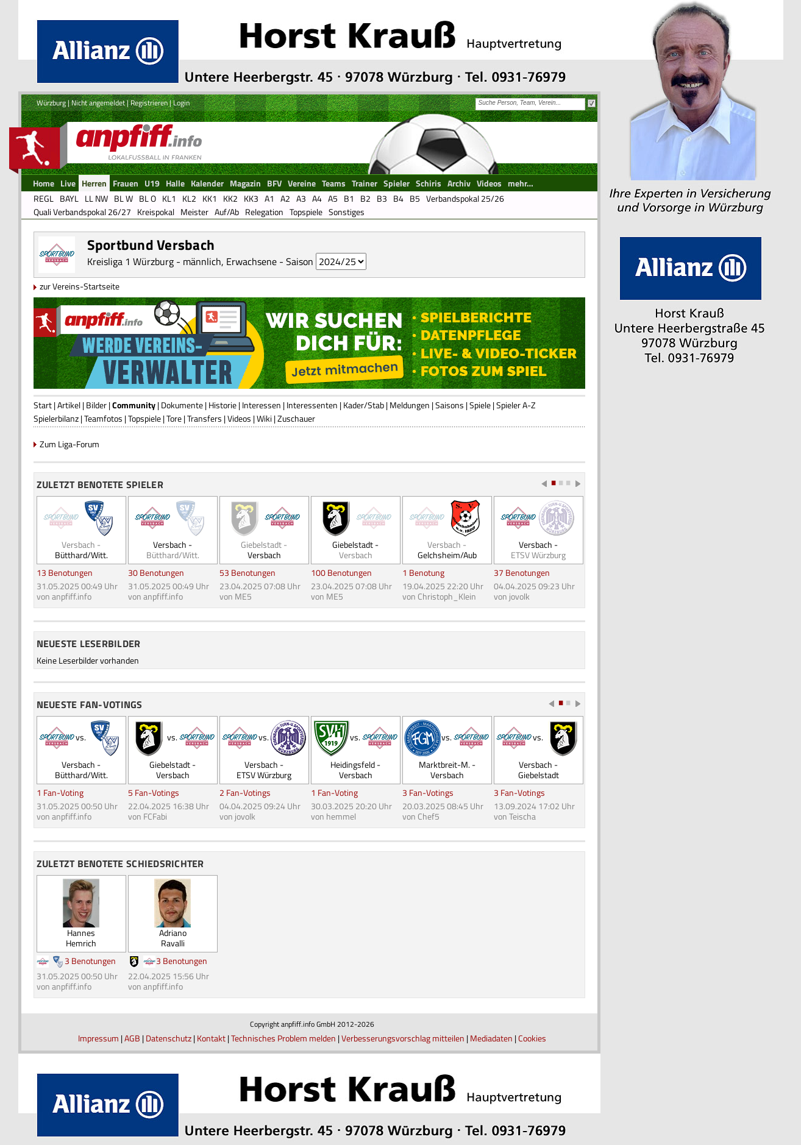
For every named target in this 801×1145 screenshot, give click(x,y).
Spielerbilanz (56, 418)
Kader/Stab (363, 405)
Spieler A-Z (516, 405)
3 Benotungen (90, 960)
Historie (222, 405)
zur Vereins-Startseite (79, 286)
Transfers (204, 418)
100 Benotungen (341, 572)
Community (133, 405)
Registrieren (149, 102)
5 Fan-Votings (153, 792)
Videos (239, 418)
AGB (132, 1038)
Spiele (480, 405)
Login (181, 102)
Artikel (68, 405)
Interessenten (312, 405)
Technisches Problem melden (283, 1038)
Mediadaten (491, 1038)
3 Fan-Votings (428, 792)
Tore (174, 418)
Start (43, 405)
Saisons (449, 405)
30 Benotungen (156, 572)
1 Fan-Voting (60, 792)
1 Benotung (423, 572)
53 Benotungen (247, 572)
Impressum (98, 1038)
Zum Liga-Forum (69, 444)
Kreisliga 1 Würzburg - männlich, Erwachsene (182, 261)
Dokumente (182, 405)
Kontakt (211, 1038)
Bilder (96, 405)
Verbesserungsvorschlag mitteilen (403, 1038)
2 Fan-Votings (245, 792)
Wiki (264, 418)
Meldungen (410, 405)
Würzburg (51, 102)
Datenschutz (168, 1038)
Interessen (261, 405)
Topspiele (144, 418)
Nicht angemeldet (98, 102)
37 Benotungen (522, 572)
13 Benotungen (65, 572)
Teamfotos (103, 418)
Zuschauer (296, 418)
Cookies (532, 1038)
